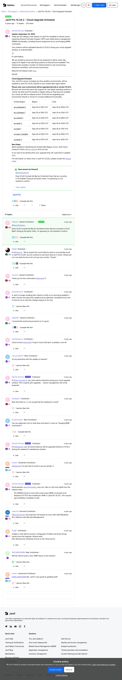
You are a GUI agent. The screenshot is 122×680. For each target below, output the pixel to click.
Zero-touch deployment (38, 643)
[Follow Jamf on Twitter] (6, 626)
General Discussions (29, 5)
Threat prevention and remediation (74, 650)
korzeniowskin (17, 420)
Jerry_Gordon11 (18, 356)
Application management (38, 650)
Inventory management (38, 654)
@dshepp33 (18, 447)
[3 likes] (22, 237)
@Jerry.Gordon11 (20, 380)
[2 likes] (21, 432)
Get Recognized (78, 5)
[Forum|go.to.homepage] (9, 5)
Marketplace (10, 654)
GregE (14, 531)
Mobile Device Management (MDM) (42, 646)
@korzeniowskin (30, 487)
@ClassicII (18, 252)
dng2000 (15, 318)
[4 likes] (22, 201)
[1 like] (20, 306)
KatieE (14, 249)
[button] (99, 5)
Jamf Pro (17, 195)
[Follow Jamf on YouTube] (15, 626)
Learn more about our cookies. (104, 665)
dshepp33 (16, 399)
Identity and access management (74, 643)
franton (14, 463)
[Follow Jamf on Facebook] (24, 626)
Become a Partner (12, 658)
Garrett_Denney (18, 31)
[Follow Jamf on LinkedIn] (11, 626)
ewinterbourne (17, 292)
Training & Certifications (14, 643)
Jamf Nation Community (14, 646)
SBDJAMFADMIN (18, 552)
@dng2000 (27, 342)
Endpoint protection (68, 646)
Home (3, 11)
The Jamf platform (36, 639)
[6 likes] (22, 263)
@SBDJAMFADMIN (19, 577)
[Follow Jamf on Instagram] (20, 626)
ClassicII (15, 222)
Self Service (65, 639)
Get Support (45, 5)
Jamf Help (9, 639)
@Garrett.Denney (22, 173)
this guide (32, 149)
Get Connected (61, 5)
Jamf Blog (9, 650)
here (34, 71)
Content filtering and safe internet (74, 654)
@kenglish (40, 278)
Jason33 (15, 511)
